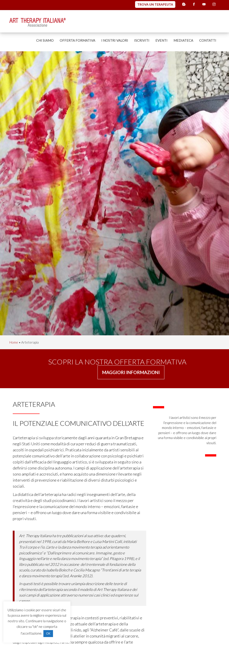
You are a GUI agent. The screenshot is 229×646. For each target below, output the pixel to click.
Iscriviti (141, 40)
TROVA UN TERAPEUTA (155, 4)
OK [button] (48, 633)
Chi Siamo (45, 40)
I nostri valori (114, 40)
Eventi (161, 40)
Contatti (207, 40)
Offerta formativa (77, 40)
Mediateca (183, 40)
